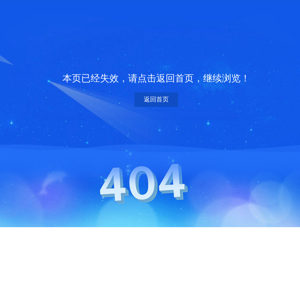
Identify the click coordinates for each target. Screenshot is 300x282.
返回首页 (156, 99)
